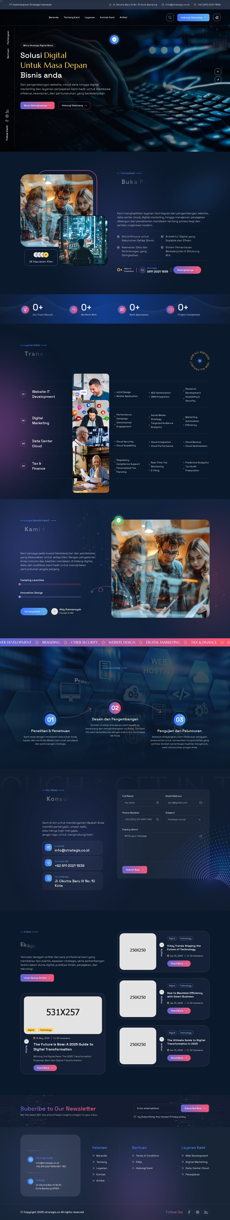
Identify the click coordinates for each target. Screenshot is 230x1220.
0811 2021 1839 (157, 271)
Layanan (90, 17)
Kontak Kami (107, 17)
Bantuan (8, 53)
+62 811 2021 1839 (69, 865)
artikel (123, 17)
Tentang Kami (34, 611)
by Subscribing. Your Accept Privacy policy (159, 1116)
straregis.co (52, 1212)
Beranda (54, 17)
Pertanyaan (8, 37)
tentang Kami (72, 17)
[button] (218, 72)
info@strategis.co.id (177, 4)
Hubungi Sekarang (193, 17)
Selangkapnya (187, 270)
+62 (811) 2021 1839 (209, 4)
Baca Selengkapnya (37, 105)
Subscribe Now (195, 1108)
